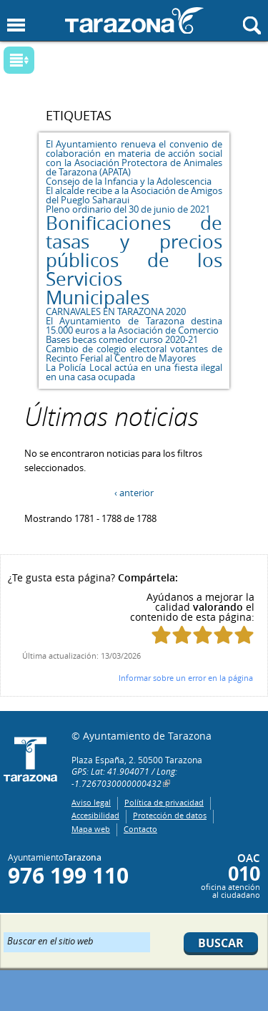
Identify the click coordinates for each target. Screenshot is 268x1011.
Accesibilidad (95, 815)
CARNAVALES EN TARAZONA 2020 (116, 311)
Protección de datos (170, 815)
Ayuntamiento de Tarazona (134, 20)
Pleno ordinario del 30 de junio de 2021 (128, 209)
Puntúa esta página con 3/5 (202, 635)
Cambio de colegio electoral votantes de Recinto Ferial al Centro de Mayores (134, 353)
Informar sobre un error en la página (186, 677)
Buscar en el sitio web (50, 940)
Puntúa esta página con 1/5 (161, 635)
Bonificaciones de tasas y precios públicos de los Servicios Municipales (134, 260)
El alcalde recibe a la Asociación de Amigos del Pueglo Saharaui (134, 195)
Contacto (140, 828)
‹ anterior (134, 492)
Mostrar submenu (19, 60)
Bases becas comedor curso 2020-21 (122, 339)
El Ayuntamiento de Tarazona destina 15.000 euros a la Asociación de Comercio (134, 325)
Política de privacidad (164, 802)
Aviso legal (91, 802)
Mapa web (90, 828)
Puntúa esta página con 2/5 (182, 635)
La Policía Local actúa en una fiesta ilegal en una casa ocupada (134, 372)
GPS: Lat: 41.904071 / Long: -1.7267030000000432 (124, 777)
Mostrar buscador (252, 25)
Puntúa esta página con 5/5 (244, 635)
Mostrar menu (16, 25)
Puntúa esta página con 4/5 (223, 635)
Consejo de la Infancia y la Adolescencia (129, 181)
